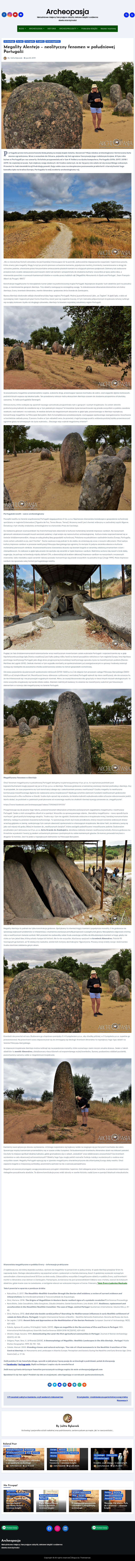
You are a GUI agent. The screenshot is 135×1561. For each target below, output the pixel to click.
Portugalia (29, 41)
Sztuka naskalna (13, 1456)
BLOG (22, 28)
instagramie (24, 1364)
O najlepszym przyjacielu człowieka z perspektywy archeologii (84, 1505)
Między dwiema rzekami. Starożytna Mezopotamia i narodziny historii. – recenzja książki (18, 1503)
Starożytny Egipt (101, 1458)
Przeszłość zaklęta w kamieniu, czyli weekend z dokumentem (35, 1397)
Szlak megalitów (53, 41)
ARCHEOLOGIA (36, 28)
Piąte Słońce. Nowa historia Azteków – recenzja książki (48, 1505)
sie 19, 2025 (29, 1466)
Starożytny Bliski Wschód (17, 1494)
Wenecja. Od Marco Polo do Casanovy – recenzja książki (116, 1505)
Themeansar (85, 1558)
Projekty (40, 41)
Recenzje (74, 1453)
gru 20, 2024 (74, 1466)
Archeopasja (67, 11)
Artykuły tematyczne (15, 1453)
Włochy (53, 1456)
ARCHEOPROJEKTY (68, 28)
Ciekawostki (112, 1455)
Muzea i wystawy (108, 28)
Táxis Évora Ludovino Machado (112, 1283)
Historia (62, 1450)
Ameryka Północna (14, 1450)
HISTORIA (52, 28)
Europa (20, 41)
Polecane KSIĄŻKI (89, 28)
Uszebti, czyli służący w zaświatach (110, 1463)
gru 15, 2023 (117, 1466)
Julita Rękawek (16, 58)
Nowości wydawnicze (59, 1453)
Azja (28, 1453)
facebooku (11, 1364)
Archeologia (9, 41)
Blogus (74, 1558)
